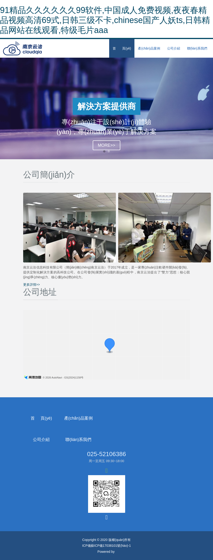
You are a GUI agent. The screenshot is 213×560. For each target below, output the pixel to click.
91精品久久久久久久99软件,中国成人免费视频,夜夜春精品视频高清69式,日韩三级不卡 (62, 552)
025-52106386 (106, 432)
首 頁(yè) (122, 48)
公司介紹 (173, 48)
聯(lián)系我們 (197, 48)
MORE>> (106, 145)
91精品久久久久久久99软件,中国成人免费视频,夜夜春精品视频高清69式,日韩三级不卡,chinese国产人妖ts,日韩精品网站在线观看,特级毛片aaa (105, 20)
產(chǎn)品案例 (149, 48)
